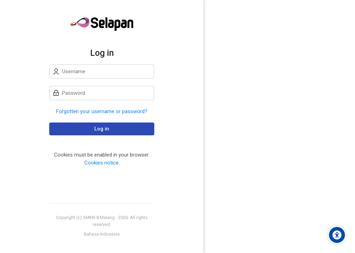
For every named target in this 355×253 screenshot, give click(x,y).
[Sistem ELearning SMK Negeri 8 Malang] (101, 24)
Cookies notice (101, 163)
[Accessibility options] (337, 235)
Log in (101, 129)
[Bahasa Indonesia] (102, 234)
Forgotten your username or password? (101, 111)
